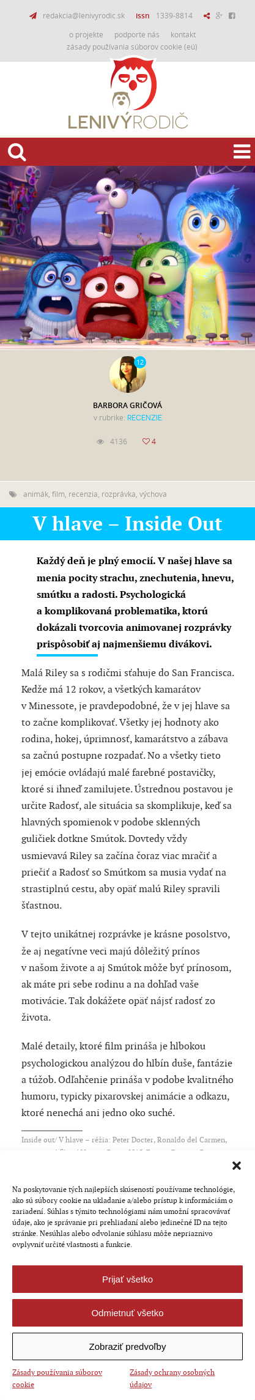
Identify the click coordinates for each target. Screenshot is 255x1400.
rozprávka (119, 494)
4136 (118, 441)
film (58, 494)
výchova (153, 494)
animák (35, 494)
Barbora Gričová (127, 405)
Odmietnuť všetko (127, 1313)
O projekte (86, 34)
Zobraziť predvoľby (127, 1346)
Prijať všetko (127, 1279)
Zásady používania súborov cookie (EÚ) (132, 46)
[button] (237, 1166)
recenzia (83, 494)
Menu (239, 150)
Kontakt (183, 34)
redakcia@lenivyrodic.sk (84, 15)
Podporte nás (137, 34)
